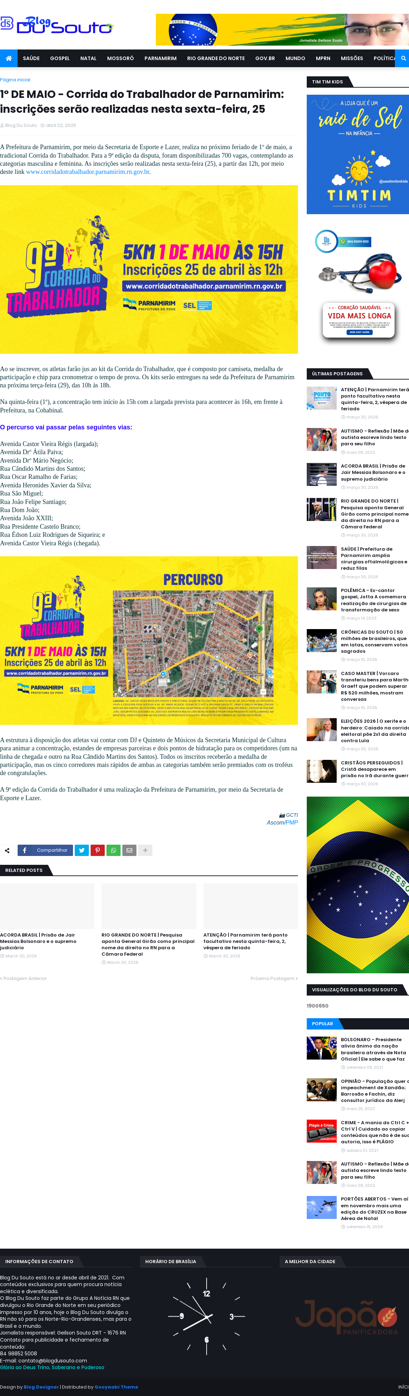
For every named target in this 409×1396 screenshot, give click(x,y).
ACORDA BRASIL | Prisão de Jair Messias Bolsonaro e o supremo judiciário (38, 941)
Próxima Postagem (272, 978)
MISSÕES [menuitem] (352, 58)
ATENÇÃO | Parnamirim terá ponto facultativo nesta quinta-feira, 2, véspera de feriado (245, 941)
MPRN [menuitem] (323, 58)
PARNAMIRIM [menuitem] (161, 58)
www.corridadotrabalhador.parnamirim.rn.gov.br (87, 171)
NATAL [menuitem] (88, 58)
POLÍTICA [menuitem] (385, 58)
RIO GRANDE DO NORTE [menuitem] (216, 58)
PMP (292, 823)
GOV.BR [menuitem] (265, 58)
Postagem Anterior (25, 978)
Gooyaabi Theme (116, 1387)
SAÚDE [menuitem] (31, 58)
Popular (322, 1023)
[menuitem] (9, 58)
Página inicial (15, 79)
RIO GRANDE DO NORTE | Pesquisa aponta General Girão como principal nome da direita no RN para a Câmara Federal (148, 945)
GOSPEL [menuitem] (60, 58)
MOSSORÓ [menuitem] (120, 58)
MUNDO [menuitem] (295, 58)
